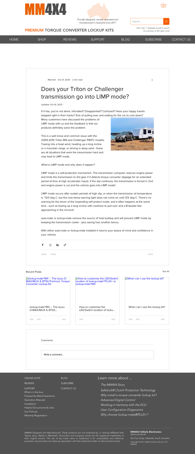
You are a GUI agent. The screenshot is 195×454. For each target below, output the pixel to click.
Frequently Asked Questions (39, 395)
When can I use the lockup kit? (147, 307)
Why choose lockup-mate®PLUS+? (124, 414)
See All (166, 271)
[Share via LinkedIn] (57, 244)
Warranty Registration (35, 415)
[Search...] (144, 21)
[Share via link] (65, 244)
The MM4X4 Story (113, 385)
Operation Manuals (34, 399)
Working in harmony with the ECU (123, 405)
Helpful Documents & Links (39, 407)
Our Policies (30, 411)
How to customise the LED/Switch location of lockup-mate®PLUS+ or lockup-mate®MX (97, 308)
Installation (30, 403)
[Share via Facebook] (42, 244)
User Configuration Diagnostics (122, 409)
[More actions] (152, 80)
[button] (166, 5)
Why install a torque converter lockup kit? (128, 395)
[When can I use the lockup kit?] (147, 289)
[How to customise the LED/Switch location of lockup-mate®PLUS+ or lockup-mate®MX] (98, 289)
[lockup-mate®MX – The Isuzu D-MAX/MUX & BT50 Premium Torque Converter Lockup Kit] (48, 289)
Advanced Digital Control (118, 400)
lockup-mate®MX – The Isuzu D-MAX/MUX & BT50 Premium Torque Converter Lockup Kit (47, 308)
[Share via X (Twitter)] (50, 244)
